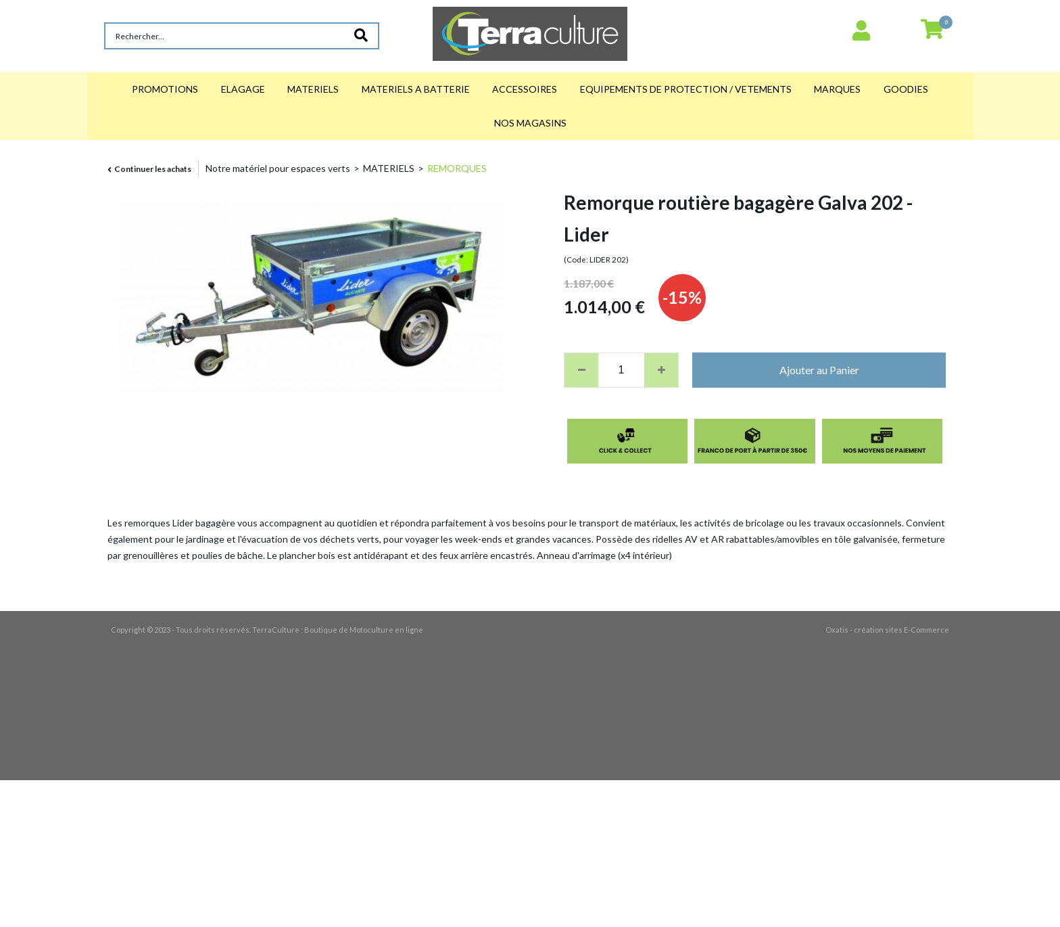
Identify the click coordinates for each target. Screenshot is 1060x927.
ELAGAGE (243, 89)
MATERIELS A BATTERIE (416, 89)
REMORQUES (457, 168)
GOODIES (906, 89)
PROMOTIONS (165, 89)
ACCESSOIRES (524, 89)
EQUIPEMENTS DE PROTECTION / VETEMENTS (686, 89)
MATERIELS (313, 89)
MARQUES (837, 89)
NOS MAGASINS (530, 123)
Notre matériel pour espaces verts (278, 168)
